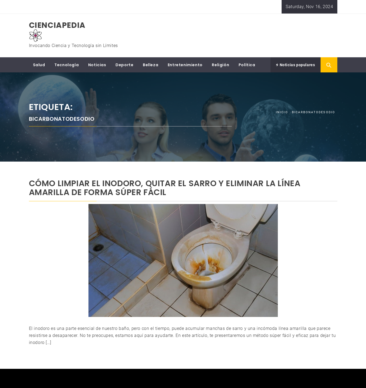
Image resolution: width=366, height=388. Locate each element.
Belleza (150, 65)
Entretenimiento (185, 65)
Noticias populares (295, 65)
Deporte (124, 65)
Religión (220, 65)
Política (247, 65)
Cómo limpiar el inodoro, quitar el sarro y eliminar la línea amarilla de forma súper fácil (165, 188)
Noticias (97, 65)
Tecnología (66, 65)
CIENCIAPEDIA (57, 25)
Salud (39, 65)
